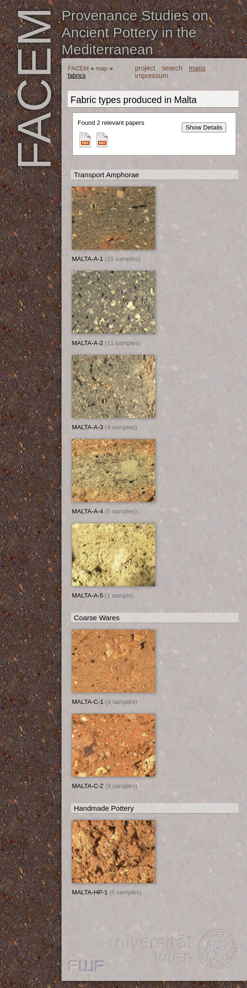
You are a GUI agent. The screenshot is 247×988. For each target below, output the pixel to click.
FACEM (78, 68)
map (101, 68)
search (172, 68)
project (145, 68)
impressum (151, 75)
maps (197, 68)
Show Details (203, 127)
